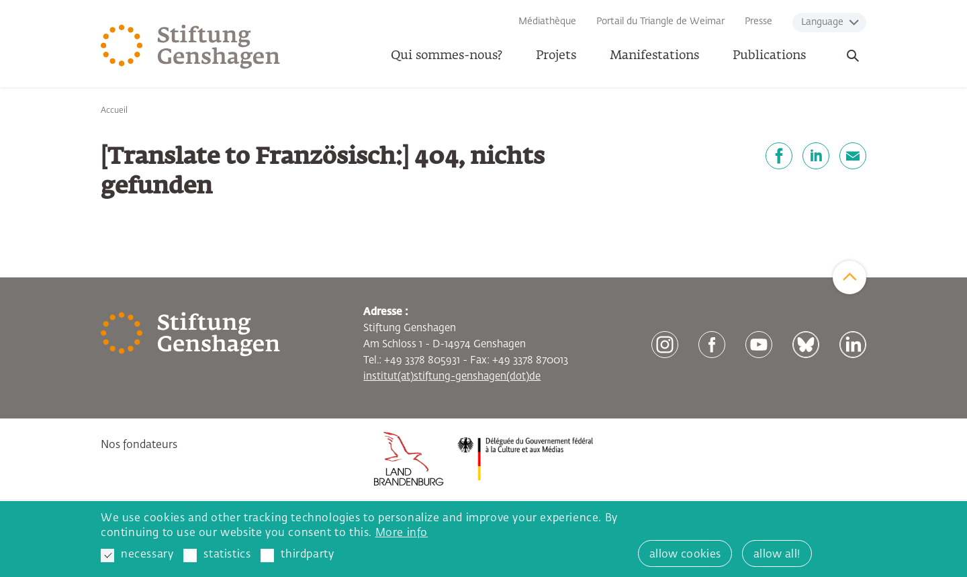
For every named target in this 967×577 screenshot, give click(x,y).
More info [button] (401, 533)
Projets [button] (556, 56)
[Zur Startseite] (191, 47)
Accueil (114, 111)
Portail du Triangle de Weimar (660, 21)
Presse (758, 21)
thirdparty (297, 555)
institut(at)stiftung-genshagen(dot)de (452, 376)
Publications (769, 56)
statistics (216, 555)
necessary (137, 555)
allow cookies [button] (685, 554)
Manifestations (654, 56)
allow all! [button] (776, 554)
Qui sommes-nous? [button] (446, 56)
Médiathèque (547, 21)
